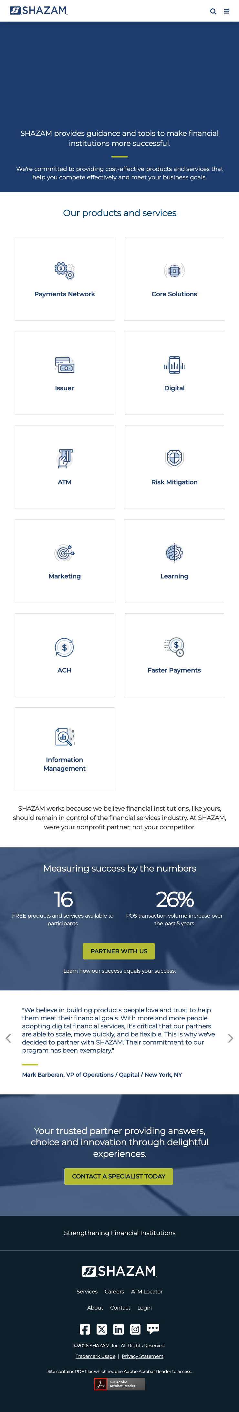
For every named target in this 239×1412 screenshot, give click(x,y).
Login (144, 1308)
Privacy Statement (142, 1356)
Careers (114, 1292)
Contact (120, 1308)
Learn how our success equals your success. (119, 971)
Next (230, 1036)
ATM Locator (146, 1292)
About (95, 1308)
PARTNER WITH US (118, 951)
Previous (8, 1036)
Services (87, 1292)
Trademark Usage (95, 1356)
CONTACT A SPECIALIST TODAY (118, 1176)
